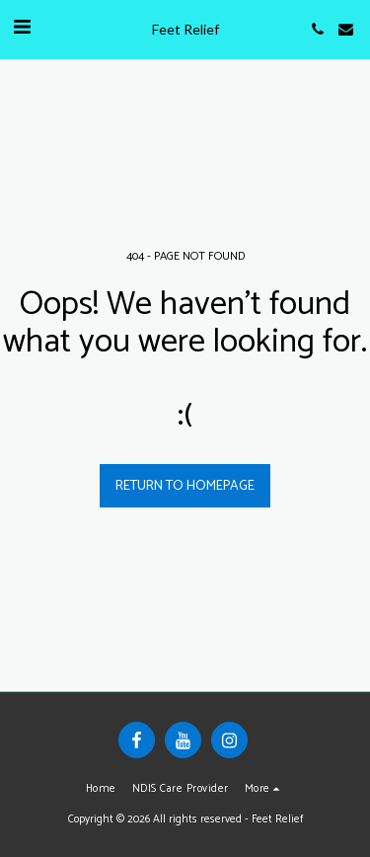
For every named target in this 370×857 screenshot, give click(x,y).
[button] (21, 28)
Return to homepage (185, 486)
